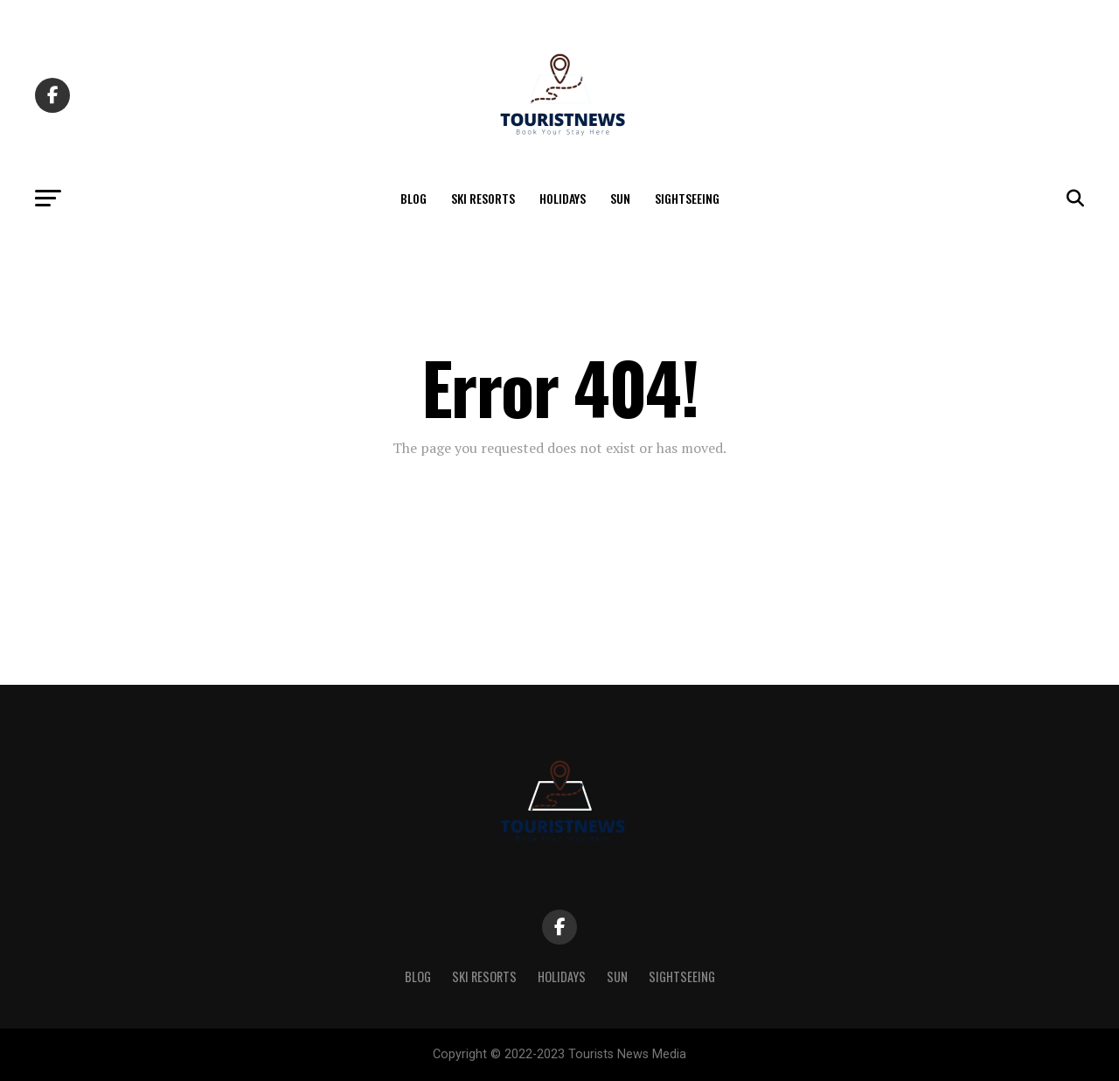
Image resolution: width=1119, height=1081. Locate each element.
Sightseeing (687, 198)
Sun (620, 198)
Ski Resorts (483, 198)
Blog (413, 198)
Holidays (562, 198)
